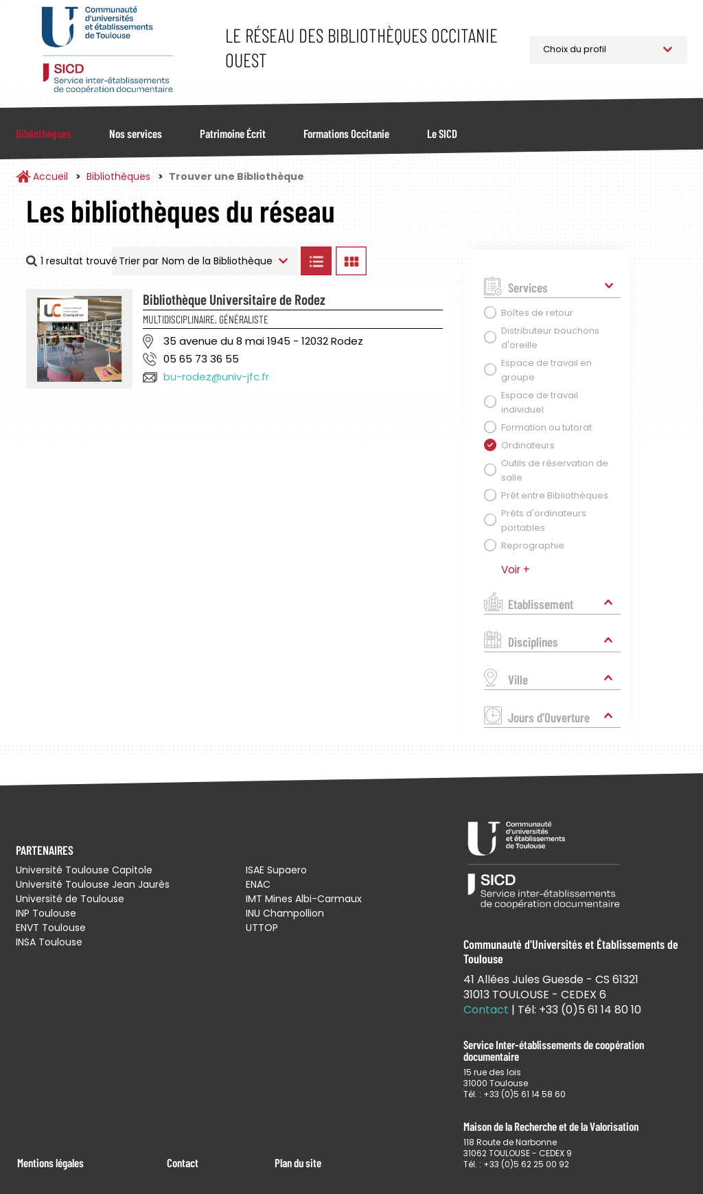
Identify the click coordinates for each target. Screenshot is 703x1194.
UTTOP (262, 927)
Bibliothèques (43, 133)
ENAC (258, 884)
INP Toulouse (46, 913)
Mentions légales (50, 1162)
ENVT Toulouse (51, 927)
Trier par (139, 261)
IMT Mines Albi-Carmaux (304, 899)
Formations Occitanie (346, 133)
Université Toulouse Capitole (84, 870)
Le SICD (442, 133)
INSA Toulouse (49, 942)
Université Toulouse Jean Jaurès (93, 884)
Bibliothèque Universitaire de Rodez (234, 299)
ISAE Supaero (276, 870)
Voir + (515, 569)
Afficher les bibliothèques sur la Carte (412, 260)
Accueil (50, 176)
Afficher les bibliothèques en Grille (351, 260)
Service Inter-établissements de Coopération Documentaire (107, 49)
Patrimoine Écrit (233, 133)
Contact (182, 1162)
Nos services (135, 133)
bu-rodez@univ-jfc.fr (216, 376)
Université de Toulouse (70, 899)
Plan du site (298, 1162)
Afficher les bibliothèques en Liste (316, 260)
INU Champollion (285, 913)
